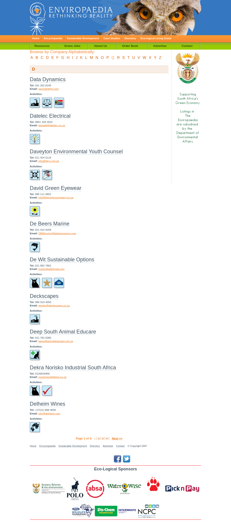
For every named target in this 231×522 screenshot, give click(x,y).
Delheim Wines (47, 404)
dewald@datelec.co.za (51, 125)
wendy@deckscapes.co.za (54, 305)
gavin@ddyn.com (48, 88)
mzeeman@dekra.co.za (52, 376)
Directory (130, 38)
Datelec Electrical (50, 116)
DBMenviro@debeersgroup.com (57, 233)
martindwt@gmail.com (51, 268)
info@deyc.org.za (48, 160)
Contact (120, 446)
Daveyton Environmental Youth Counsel (76, 151)
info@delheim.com (49, 413)
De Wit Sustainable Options (62, 259)
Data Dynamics (48, 79)
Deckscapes (44, 296)
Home (35, 38)
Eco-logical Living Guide (156, 38)
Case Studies (112, 38)
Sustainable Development (83, 38)
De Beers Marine (49, 224)
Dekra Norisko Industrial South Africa (73, 367)
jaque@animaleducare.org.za (55, 341)
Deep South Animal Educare (63, 332)
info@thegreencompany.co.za (55, 197)
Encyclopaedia (53, 38)
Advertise (108, 446)
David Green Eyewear (55, 188)
